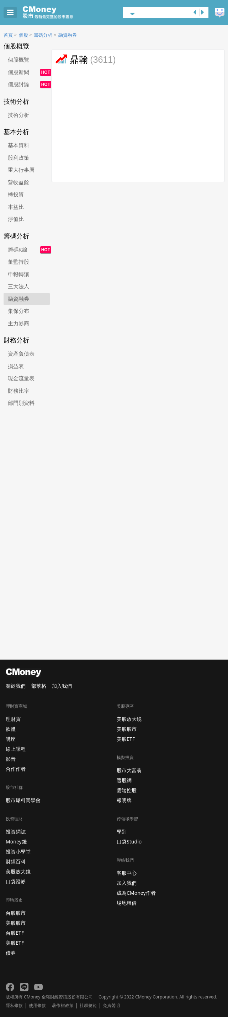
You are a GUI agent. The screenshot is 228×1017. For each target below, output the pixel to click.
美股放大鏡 (18, 871)
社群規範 (88, 1005)
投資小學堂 (18, 851)
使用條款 (37, 1005)
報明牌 (124, 800)
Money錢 (16, 841)
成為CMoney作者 (136, 892)
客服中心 (127, 872)
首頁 (8, 35)
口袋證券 (16, 881)
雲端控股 (127, 790)
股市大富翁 (129, 770)
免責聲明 (111, 1005)
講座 (11, 738)
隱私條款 (14, 1005)
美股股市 (16, 922)
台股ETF (15, 932)
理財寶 (13, 719)
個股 (23, 35)
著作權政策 (62, 1005)
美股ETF (15, 942)
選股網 (124, 780)
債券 (11, 952)
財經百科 (16, 861)
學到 (122, 831)
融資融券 (67, 35)
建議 (219, 12)
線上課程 (16, 748)
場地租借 (127, 902)
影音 (11, 758)
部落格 (38, 685)
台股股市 (16, 912)
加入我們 (62, 685)
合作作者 (16, 768)
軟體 (11, 729)
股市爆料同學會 (23, 800)
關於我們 (16, 685)
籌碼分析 (43, 35)
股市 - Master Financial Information (58, 12)
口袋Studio (129, 841)
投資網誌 (16, 831)
